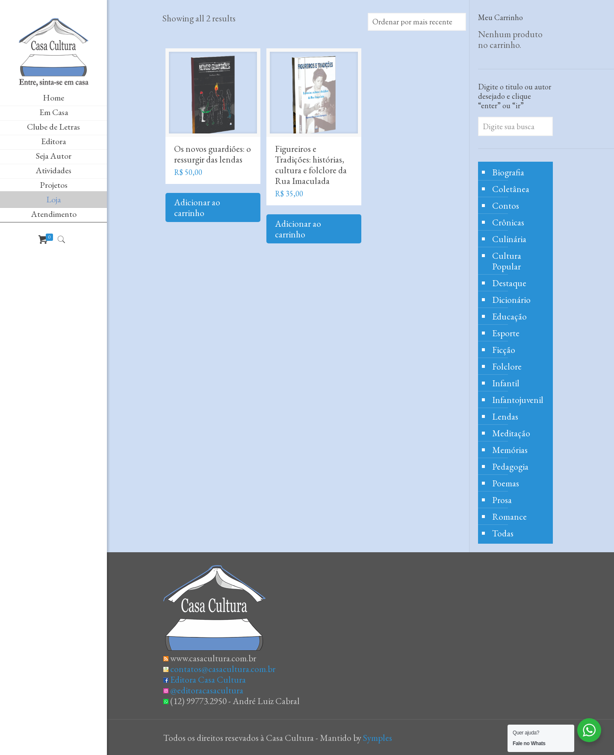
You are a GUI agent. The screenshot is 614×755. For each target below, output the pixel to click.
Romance (509, 516)
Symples (377, 737)
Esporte (506, 333)
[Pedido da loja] (417, 22)
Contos (505, 205)
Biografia (508, 172)
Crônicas (508, 222)
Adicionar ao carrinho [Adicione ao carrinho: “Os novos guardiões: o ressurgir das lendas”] (197, 207)
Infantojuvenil (517, 400)
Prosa (502, 500)
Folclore (507, 366)
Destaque (509, 283)
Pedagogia (510, 466)
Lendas (505, 416)
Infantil (506, 383)
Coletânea (510, 189)
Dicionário (511, 299)
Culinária (509, 239)
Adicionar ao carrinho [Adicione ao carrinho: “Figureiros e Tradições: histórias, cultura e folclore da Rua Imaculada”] (298, 229)
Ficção (503, 349)
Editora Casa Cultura (208, 679)
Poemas (505, 483)
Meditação (511, 433)
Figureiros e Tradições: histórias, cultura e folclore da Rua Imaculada (311, 165)
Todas (503, 533)
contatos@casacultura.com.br (222, 669)
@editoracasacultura (206, 690)
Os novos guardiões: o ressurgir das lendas (212, 154)
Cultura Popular (506, 261)
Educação (509, 316)
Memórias (510, 450)
